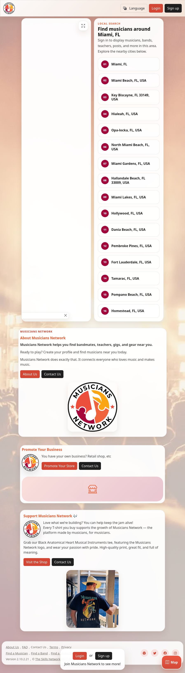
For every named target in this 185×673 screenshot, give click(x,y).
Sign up (173, 8)
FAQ (25, 647)
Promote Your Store (59, 466)
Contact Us (52, 374)
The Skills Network (47, 659)
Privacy (66, 647)
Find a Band (39, 653)
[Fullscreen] (83, 26)
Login (156, 8)
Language (134, 8)
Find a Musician (17, 653)
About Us (30, 374)
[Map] (172, 662)
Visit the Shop (36, 562)
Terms (53, 647)
